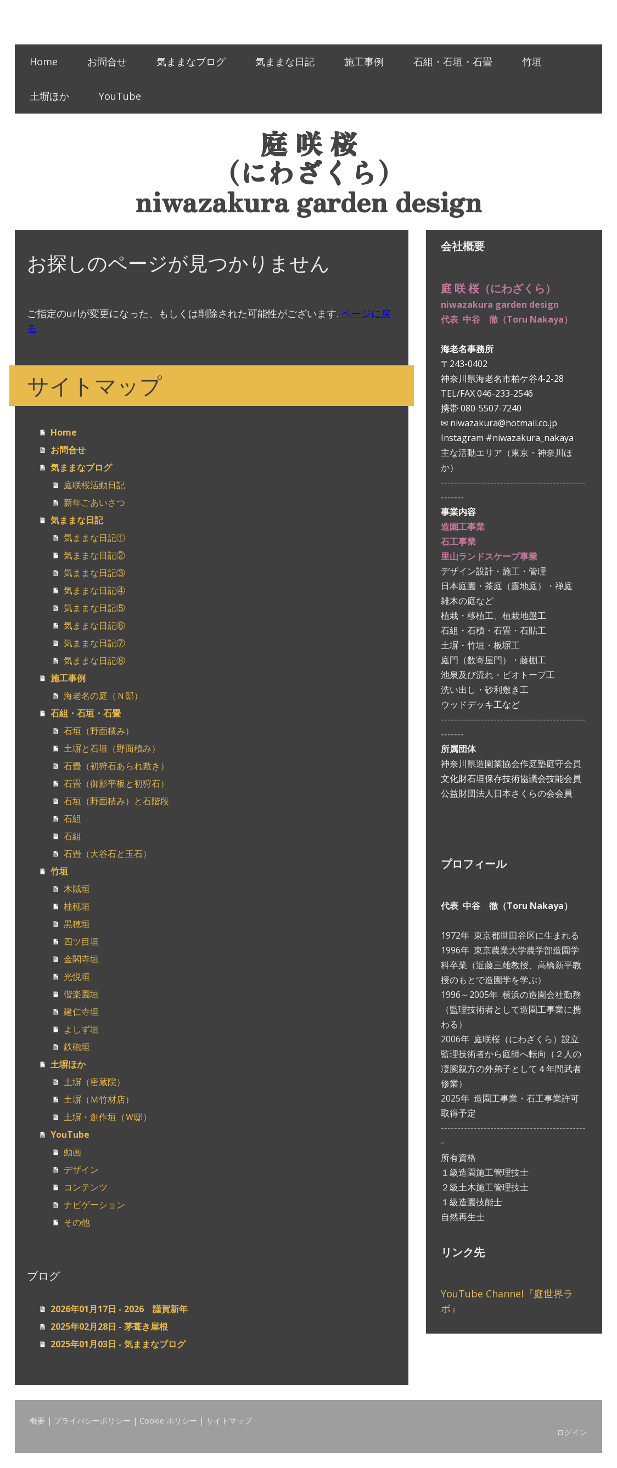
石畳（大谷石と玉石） (108, 854)
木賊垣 (77, 889)
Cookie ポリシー (168, 1420)
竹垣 (532, 61)
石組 (72, 818)
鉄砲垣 (77, 1047)
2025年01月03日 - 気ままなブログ (118, 1344)
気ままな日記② (94, 555)
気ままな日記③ (94, 573)
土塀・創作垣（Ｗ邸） (108, 1117)
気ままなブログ (191, 61)
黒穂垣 (77, 924)
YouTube (120, 96)
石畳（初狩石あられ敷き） (116, 766)
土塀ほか (49, 96)
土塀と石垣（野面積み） (112, 748)
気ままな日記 (285, 61)
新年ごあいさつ (94, 502)
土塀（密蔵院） (94, 1082)
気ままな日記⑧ (94, 660)
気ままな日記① (94, 538)
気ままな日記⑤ (94, 608)
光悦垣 (77, 976)
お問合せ (107, 61)
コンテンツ (86, 1187)
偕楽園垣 (81, 994)
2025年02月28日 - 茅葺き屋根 (109, 1326)
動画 (72, 1152)
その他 (77, 1222)
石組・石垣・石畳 (452, 61)
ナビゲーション (94, 1205)
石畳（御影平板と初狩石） (116, 783)
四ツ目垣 (81, 941)
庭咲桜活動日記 (94, 485)
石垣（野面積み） (99, 731)
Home (44, 61)
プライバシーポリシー (92, 1420)
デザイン (81, 1170)
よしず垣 (81, 1029)
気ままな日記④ (94, 590)
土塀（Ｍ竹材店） (99, 1099)
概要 (37, 1420)
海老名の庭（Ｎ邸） (103, 696)
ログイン (572, 1432)
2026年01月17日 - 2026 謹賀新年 (119, 1309)
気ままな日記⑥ (94, 625)
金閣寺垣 (81, 959)
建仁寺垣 (81, 1012)
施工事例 (364, 61)
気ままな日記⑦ (94, 643)
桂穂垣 (77, 906)
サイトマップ (229, 1420)
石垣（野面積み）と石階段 (116, 801)
